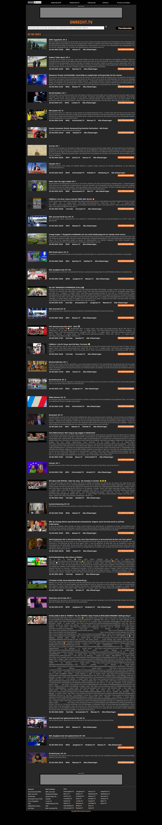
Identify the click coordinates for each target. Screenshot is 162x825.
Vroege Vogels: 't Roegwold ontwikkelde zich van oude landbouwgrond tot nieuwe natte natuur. (87, 234)
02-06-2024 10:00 (56, 498)
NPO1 (68, 69)
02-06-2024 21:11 (55, 103)
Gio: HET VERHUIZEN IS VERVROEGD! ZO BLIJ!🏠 (66, 287)
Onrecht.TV (90, 472)
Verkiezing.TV (103, 173)
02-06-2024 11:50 (56, 472)
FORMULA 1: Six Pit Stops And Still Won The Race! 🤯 (69, 344)
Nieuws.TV (76, 87)
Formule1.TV (80, 209)
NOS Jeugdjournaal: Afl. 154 (60, 270)
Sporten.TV (76, 69)
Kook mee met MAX (34, 792)
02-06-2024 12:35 (56, 406)
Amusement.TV (78, 191)
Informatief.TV (78, 120)
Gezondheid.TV (69, 806)
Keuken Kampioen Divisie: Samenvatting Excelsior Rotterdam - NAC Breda (78, 128)
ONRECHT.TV (81, 22)
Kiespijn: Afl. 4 (54, 164)
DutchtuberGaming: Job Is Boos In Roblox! (65, 557)
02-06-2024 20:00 (56, 209)
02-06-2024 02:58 (56, 727)
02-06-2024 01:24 (56, 745)
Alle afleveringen (90, 49)
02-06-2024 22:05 (56, 69)
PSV (29, 804)
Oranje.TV (91, 801)
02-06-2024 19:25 (56, 244)
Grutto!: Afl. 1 (54, 146)
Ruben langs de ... (51, 797)
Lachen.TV (76, 103)
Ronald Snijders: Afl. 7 (57, 93)
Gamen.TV (79, 574)
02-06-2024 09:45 (56, 551)
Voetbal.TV (77, 133)
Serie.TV (91, 808)
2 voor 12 (49, 801)
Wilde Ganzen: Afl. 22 (57, 397)
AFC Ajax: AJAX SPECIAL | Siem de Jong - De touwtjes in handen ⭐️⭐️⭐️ (77, 481)
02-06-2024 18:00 (56, 318)
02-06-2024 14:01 (56, 389)
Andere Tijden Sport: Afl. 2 (59, 57)
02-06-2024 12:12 (55, 427)
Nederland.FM (56, 3)
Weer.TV (103, 801)
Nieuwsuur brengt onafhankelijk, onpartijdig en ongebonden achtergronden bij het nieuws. (85, 75)
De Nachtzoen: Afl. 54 (57, 753)
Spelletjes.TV (105, 794)
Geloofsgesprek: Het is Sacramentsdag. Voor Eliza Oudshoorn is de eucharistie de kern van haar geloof (90, 539)
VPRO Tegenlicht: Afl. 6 (58, 40)
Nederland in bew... (34, 806)
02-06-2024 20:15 (56, 191)
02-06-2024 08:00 (56, 590)
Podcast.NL (92, 3)
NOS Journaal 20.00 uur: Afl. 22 (61, 217)
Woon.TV (104, 803)
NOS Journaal (32, 794)
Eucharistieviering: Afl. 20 (59, 504)
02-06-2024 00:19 (56, 762)
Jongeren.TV (77, 279)
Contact (105, 3)
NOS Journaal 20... (52, 808)
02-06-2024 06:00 (56, 712)
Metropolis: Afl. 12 (56, 111)
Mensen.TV (91, 120)
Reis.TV (90, 191)
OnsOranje (31, 797)
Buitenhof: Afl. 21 (56, 415)
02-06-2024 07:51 (56, 607)
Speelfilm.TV (105, 792)
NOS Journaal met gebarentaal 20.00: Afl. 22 (67, 718)
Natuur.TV (87, 157)
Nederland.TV (74, 3)
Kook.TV (78, 799)
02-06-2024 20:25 (56, 157)
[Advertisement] (81, 13)
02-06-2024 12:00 (56, 457)
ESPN (68, 133)
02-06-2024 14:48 (56, 372)
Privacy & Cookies (123, 3)
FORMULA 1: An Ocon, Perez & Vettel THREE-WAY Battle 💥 (71, 199)
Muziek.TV (79, 808)
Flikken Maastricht (52, 804)
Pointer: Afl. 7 (54, 463)
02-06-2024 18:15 (56, 303)
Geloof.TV (76, 513)
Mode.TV (79, 806)
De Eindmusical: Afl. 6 (57, 380)
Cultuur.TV (67, 796)
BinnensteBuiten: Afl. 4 (58, 362)
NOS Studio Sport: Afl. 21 (58, 252)
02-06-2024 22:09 (56, 49)
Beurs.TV (78, 457)
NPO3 (67, 103)
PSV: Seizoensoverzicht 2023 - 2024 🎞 (64, 326)
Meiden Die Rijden (51, 794)
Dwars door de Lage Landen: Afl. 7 (62, 181)
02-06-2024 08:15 (56, 574)
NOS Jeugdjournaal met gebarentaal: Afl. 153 (67, 736)
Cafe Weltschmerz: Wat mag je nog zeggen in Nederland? (72, 433)
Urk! (47, 806)
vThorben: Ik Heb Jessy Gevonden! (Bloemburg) (68, 580)
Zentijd (48, 799)
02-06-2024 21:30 (56, 87)
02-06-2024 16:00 (56, 354)
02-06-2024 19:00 (56, 261)
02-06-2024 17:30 (56, 338)
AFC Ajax (31, 808)
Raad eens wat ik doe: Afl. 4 (60, 598)
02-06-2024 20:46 (56, 133)
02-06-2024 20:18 (56, 173)
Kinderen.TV (90, 607)
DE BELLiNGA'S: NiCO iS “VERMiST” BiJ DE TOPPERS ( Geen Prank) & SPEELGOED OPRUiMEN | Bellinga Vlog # (90, 616)
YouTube (69, 209)
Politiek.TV (91, 173)
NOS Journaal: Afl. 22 (57, 309)
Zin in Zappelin (33, 801)
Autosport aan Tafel (35, 799)
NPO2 (68, 49)
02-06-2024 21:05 (56, 120)
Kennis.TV (76, 49)
